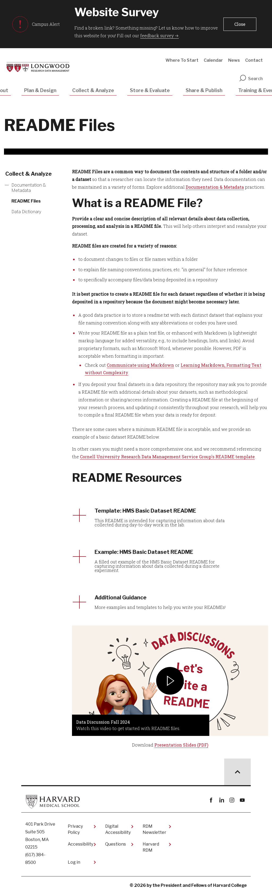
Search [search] (251, 79)
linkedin (221, 800)
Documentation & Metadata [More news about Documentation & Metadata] (28, 188)
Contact (254, 60)
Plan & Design (40, 90)
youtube (242, 800)
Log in (74, 862)
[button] (239, 24)
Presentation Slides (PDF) (181, 745)
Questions (115, 844)
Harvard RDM (151, 847)
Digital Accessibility (118, 829)
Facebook (211, 800)
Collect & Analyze (93, 90)
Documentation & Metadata (215, 187)
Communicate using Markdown (140, 365)
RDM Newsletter (154, 829)
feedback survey (157, 35)
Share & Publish (204, 90)
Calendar (213, 60)
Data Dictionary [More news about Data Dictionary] (26, 211)
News (234, 60)
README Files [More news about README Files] (26, 201)
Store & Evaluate (150, 90)
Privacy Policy (75, 829)
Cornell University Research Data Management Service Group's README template (167, 456)
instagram (231, 800)
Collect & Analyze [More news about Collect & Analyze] (28, 174)
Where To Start (181, 60)
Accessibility (80, 844)
